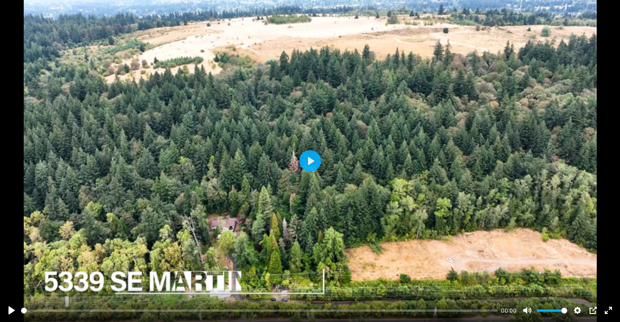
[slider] (259, 310)
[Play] (11, 310)
